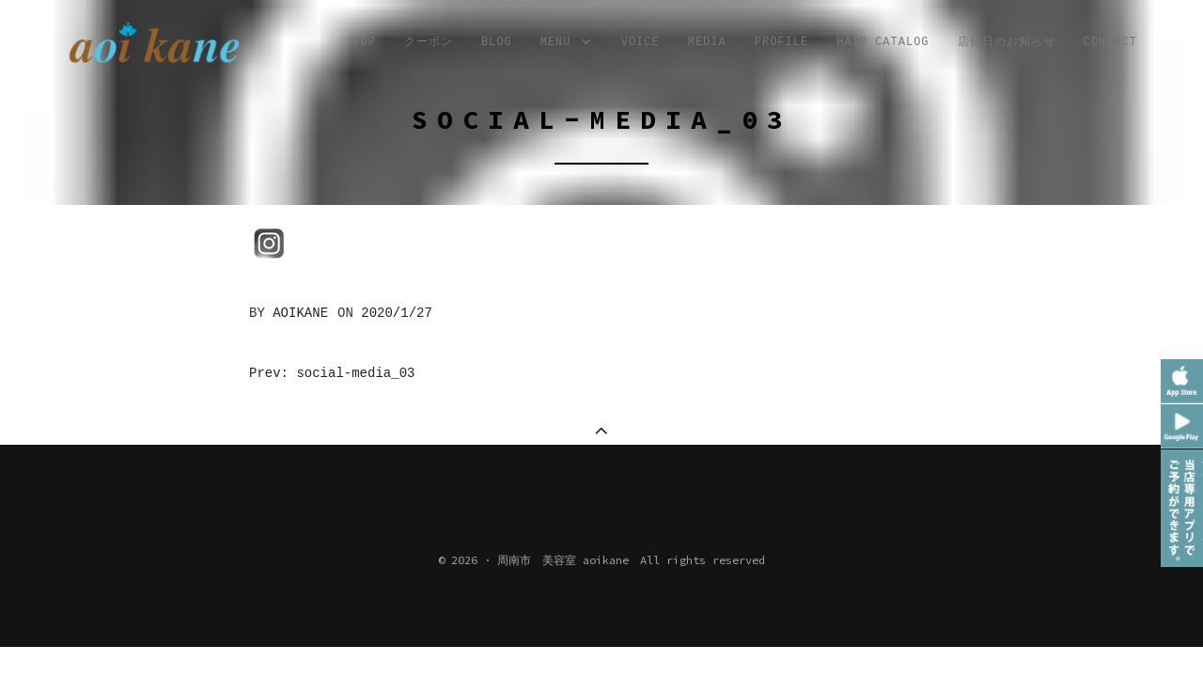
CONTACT (1110, 42)
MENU (566, 43)
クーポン (428, 42)
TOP (364, 42)
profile (781, 42)
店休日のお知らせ (1006, 42)
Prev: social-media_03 (331, 373)
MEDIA (707, 42)
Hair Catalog (882, 42)
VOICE (640, 42)
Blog (496, 42)
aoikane (300, 313)
